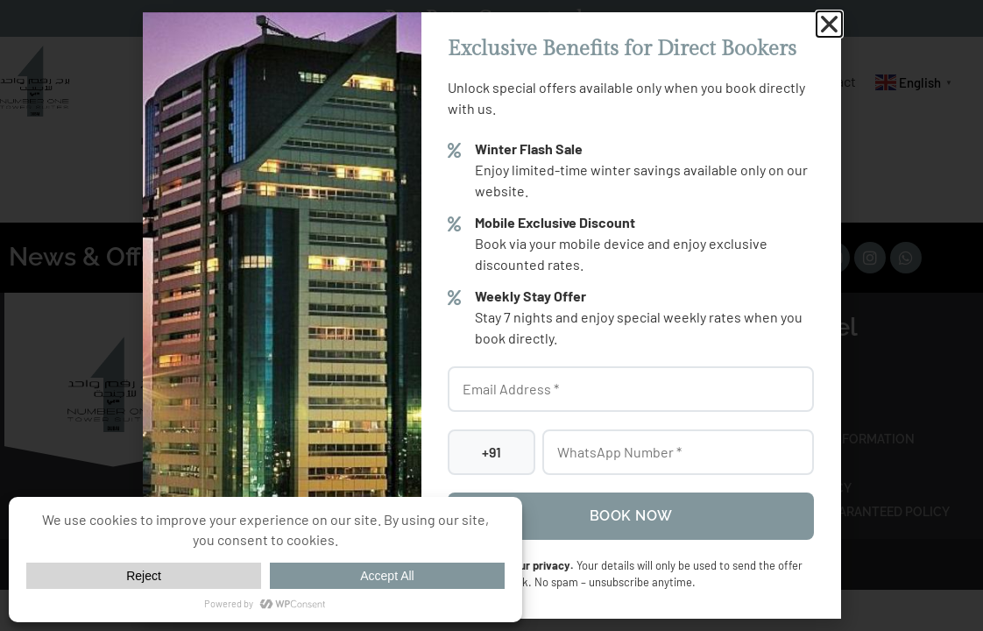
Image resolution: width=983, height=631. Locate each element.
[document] (491, 315)
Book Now (631, 515)
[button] (829, 24)
